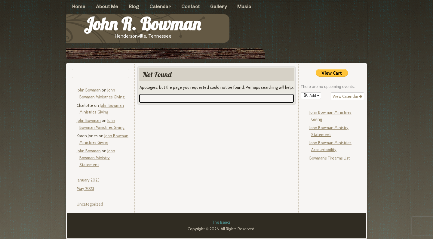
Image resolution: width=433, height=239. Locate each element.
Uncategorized (90, 204)
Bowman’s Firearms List (329, 158)
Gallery (218, 6)
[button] (311, 96)
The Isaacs (221, 222)
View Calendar (347, 96)
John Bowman (89, 90)
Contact (190, 6)
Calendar (160, 6)
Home (78, 6)
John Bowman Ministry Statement (97, 157)
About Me (107, 6)
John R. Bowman (142, 24)
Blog (134, 6)
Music (244, 6)
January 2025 (88, 180)
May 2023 (85, 188)
